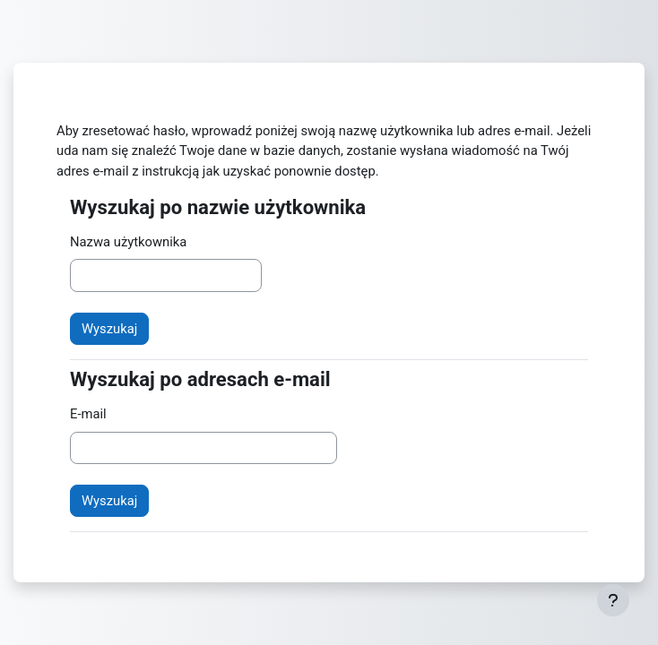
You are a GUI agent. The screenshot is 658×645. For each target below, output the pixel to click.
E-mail (88, 414)
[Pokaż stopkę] (613, 600)
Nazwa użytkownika (128, 242)
